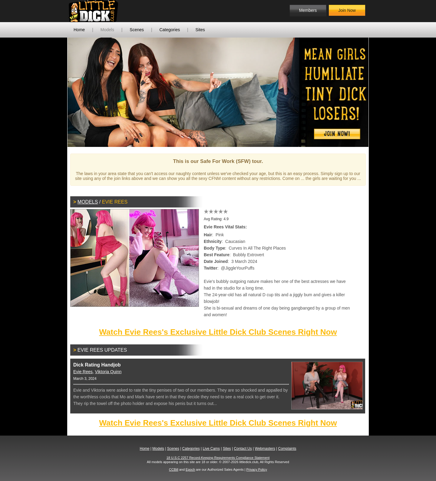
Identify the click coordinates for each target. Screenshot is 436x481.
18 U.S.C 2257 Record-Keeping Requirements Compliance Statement (218, 457)
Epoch (190, 469)
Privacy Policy (256, 469)
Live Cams (211, 448)
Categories (169, 29)
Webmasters (265, 448)
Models (107, 29)
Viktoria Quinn (108, 371)
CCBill (173, 469)
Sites (200, 29)
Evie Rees (83, 371)
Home (79, 29)
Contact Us (243, 448)
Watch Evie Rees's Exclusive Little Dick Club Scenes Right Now (218, 332)
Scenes (137, 29)
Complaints (287, 448)
